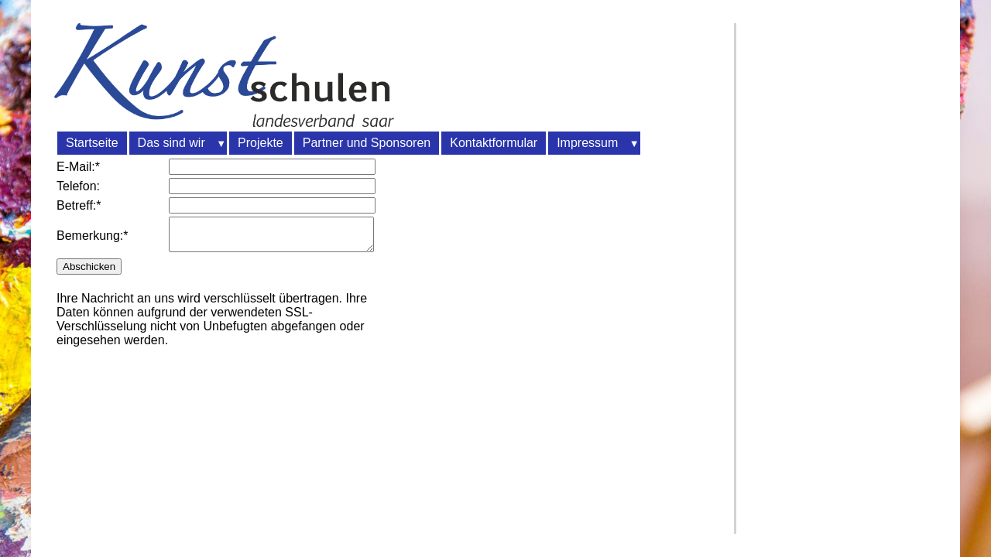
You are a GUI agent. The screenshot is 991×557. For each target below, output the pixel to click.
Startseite (92, 142)
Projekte (260, 142)
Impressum (587, 142)
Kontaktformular (493, 142)
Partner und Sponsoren (366, 142)
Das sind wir (171, 142)
